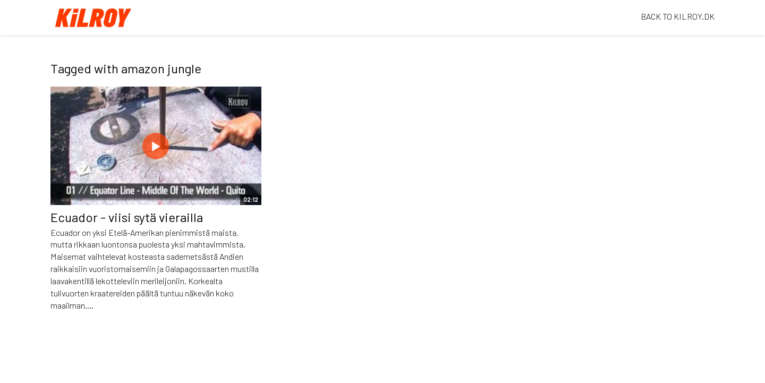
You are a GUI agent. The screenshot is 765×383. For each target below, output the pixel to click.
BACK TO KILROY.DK (678, 16)
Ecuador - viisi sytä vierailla (126, 217)
